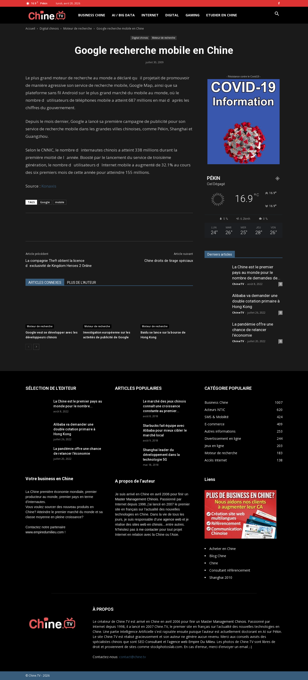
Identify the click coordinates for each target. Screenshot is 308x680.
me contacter (149, 529)
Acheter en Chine (222, 548)
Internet (150, 15)
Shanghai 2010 (220, 577)
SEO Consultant (150, 641)
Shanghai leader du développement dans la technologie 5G (161, 454)
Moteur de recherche (77, 28)
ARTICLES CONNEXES (44, 282)
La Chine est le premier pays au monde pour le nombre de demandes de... (256, 272)
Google (45, 202)
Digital (172, 15)
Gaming (192, 15)
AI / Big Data (123, 15)
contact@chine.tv (132, 657)
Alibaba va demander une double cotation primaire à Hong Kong (256, 301)
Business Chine (91, 15)
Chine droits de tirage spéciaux (168, 260)
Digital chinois (49, 28)
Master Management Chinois (136, 499)
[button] (276, 14)
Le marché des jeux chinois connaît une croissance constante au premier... (164, 406)
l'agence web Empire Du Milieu (191, 641)
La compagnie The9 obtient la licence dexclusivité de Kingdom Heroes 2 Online (59, 263)
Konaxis (48, 186)
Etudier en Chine (221, 15)
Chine (213, 563)
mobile (59, 202)
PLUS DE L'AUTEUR (81, 282)
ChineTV (238, 284)
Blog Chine (217, 556)
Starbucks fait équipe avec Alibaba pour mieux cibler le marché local (165, 430)
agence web (172, 519)
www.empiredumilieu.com (45, 532)
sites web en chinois (147, 524)
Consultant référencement (229, 570)
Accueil (30, 28)
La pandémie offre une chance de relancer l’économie (252, 330)
